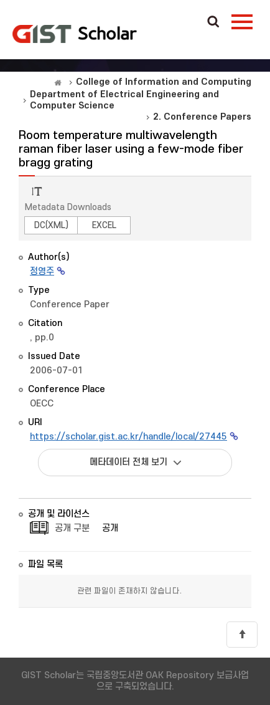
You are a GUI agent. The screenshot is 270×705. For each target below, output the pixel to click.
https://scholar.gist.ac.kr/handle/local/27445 (128, 436)
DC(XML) (51, 225)
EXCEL (104, 225)
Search (213, 22)
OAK (74, 33)
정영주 (42, 271)
